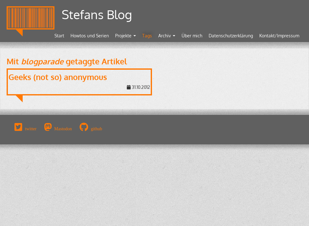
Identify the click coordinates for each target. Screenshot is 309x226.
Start (59, 35)
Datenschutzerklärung (231, 35)
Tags (147, 35)
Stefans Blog (97, 14)
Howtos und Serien (89, 35)
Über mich (192, 35)
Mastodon (63, 128)
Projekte (125, 35)
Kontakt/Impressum (279, 35)
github (96, 128)
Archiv (166, 35)
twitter (31, 128)
